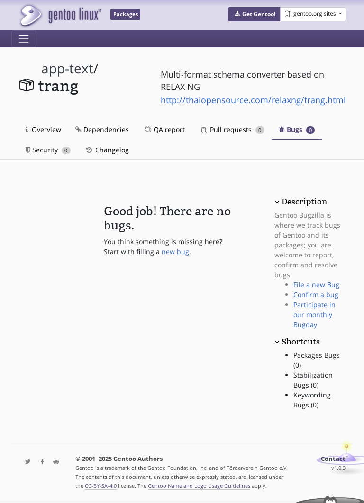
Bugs (297, 129)
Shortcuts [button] (301, 341)
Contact (333, 459)
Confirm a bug (315, 294)
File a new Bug (316, 284)
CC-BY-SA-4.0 (101, 485)
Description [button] (304, 201)
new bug (175, 251)
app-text (67, 68)
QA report (164, 129)
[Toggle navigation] (23, 38)
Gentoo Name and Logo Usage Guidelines (199, 485)
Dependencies (102, 129)
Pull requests (232, 129)
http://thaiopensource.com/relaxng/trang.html (253, 100)
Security (48, 149)
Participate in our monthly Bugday (314, 314)
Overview (43, 129)
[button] (254, 14)
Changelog (107, 149)
